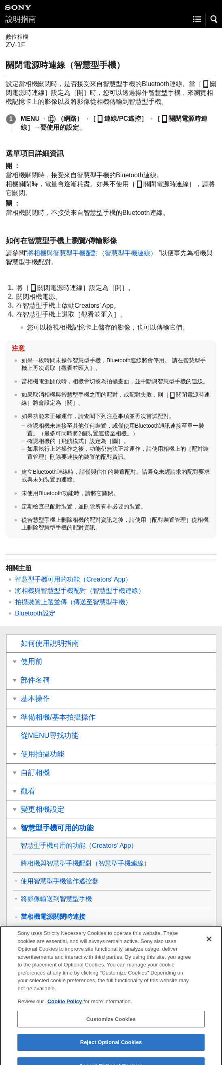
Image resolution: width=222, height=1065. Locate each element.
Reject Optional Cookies (111, 1049)
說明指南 (20, 19)
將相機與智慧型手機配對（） (92, 253)
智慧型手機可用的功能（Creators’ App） (73, 579)
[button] (214, 19)
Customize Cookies (111, 1026)
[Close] (209, 945)
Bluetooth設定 (35, 613)
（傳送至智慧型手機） (73, 602)
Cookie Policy (65, 1008)
